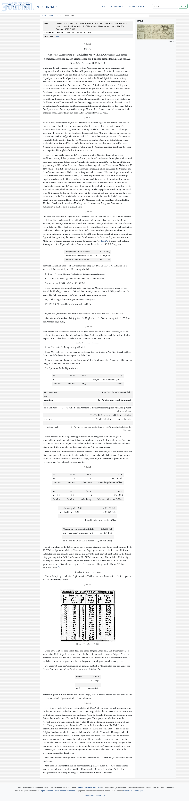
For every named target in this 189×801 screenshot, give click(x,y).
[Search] (165, 6)
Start (104, 6)
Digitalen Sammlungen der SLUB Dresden (57, 790)
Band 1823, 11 (55, 15)
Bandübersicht (117, 6)
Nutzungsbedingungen (133, 790)
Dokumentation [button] (135, 6)
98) (59, 567)
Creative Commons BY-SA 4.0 (88, 787)
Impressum (100, 795)
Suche (183, 6)
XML (58, 36)
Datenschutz (89, 795)
